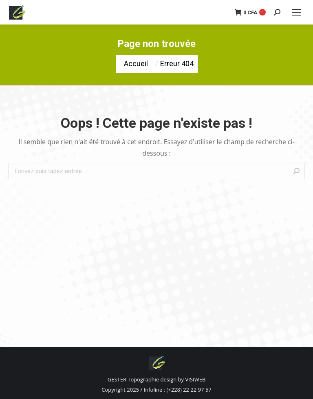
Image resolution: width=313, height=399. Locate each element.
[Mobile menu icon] (297, 12)
